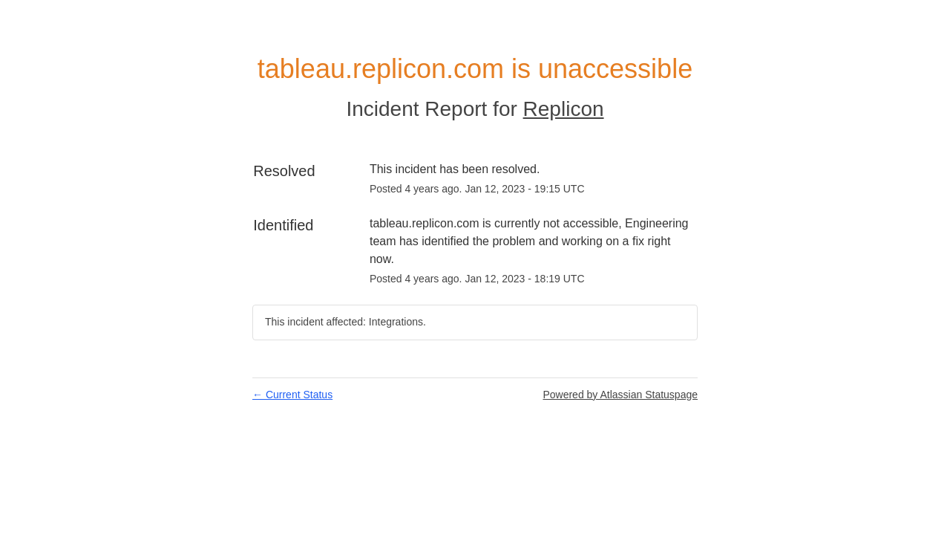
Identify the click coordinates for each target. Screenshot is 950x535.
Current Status (292, 395)
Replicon (563, 108)
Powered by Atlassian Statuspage (620, 395)
